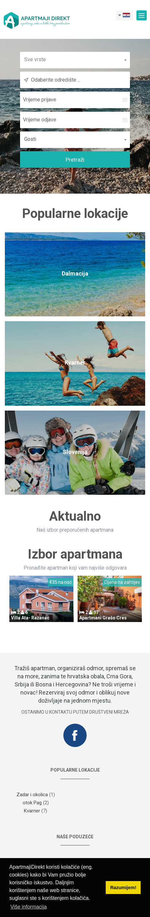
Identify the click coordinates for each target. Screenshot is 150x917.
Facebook (75, 735)
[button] (75, 59)
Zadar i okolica (32, 795)
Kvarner (32, 811)
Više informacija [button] (28, 907)
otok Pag (32, 803)
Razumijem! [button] (123, 887)
